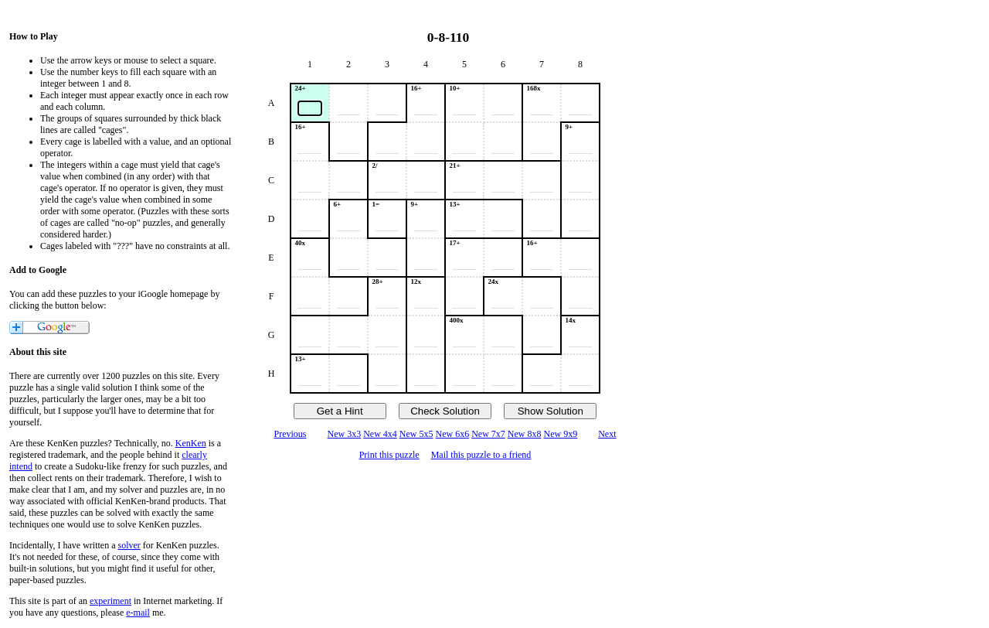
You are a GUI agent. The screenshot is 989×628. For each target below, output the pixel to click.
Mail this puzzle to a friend (481, 454)
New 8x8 (525, 433)
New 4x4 (380, 433)
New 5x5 (416, 433)
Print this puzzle (389, 454)
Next (607, 433)
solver (129, 545)
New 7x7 (488, 433)
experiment (110, 601)
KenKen (190, 443)
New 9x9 (561, 433)
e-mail (138, 612)
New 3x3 (344, 433)
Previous (290, 433)
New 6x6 (453, 433)
